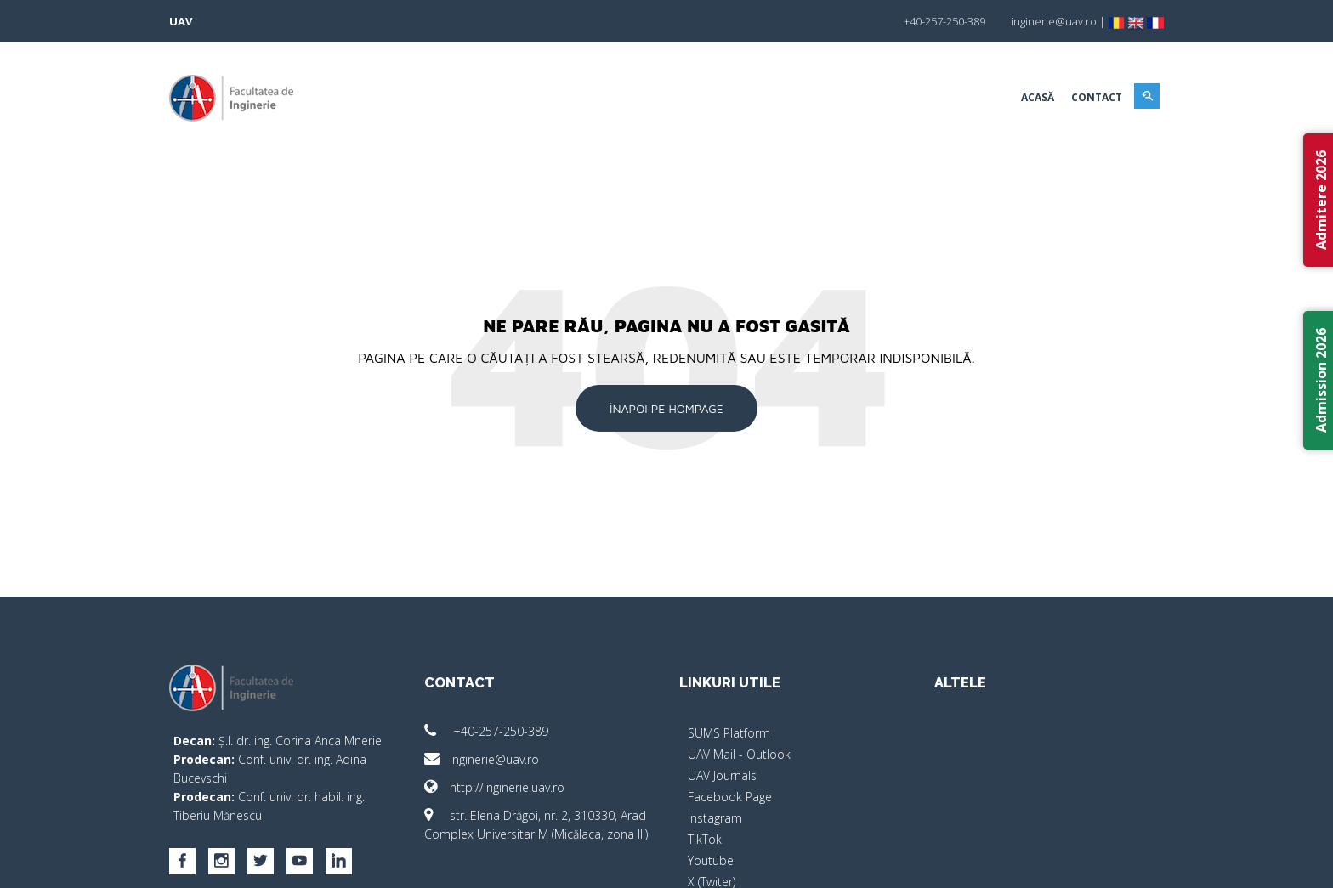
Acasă (1037, 97)
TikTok (705, 839)
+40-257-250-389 (486, 731)
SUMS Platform (729, 733)
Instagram (715, 818)
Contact (1096, 97)
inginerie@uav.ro (481, 759)
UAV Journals (722, 775)
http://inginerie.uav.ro (494, 787)
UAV (180, 21)
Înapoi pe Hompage (666, 408)
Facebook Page (730, 797)
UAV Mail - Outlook (739, 754)
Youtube (711, 860)
